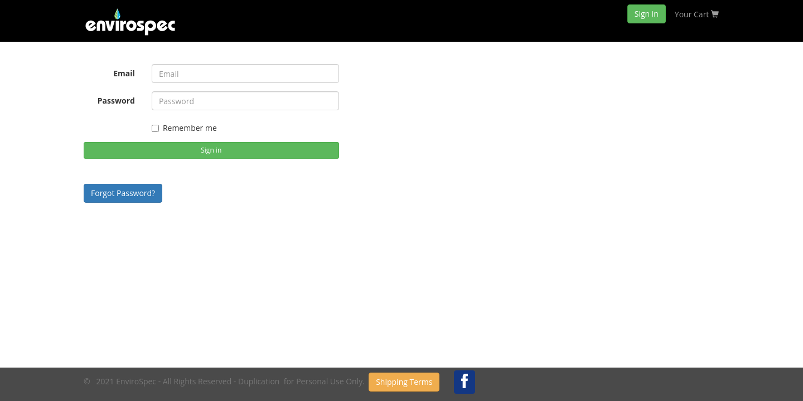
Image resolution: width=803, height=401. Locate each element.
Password (116, 100)
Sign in (647, 13)
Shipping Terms (404, 381)
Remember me (184, 128)
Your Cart (697, 14)
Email (124, 73)
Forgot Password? (123, 193)
